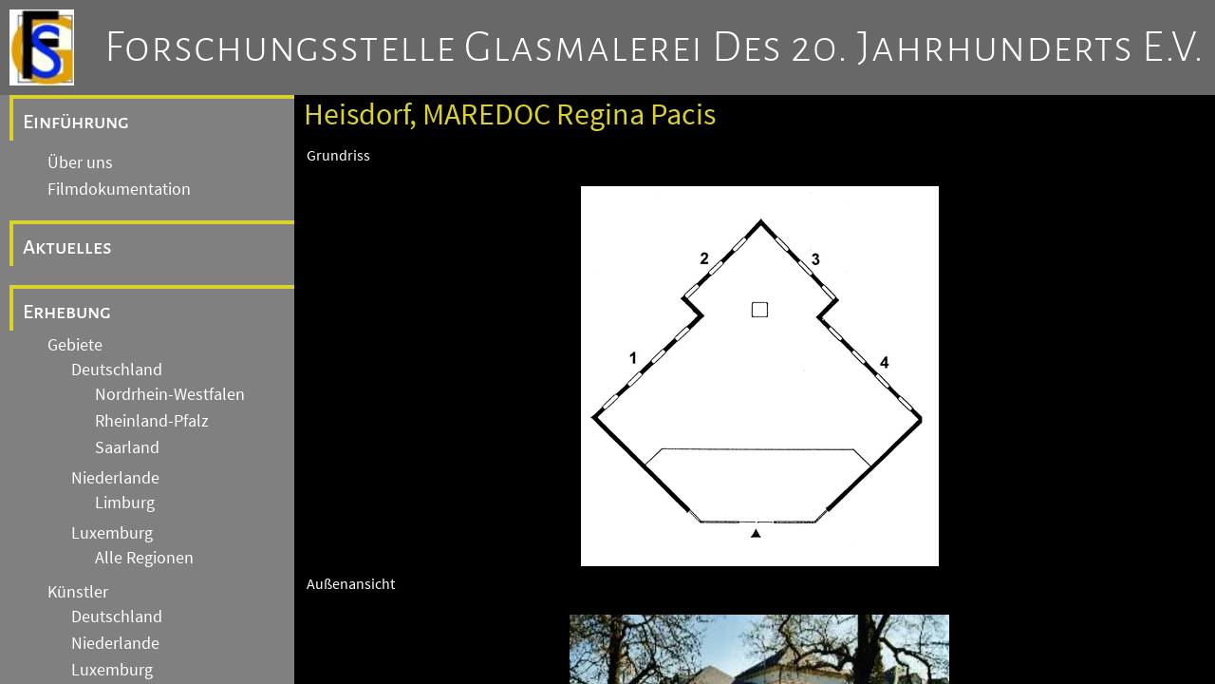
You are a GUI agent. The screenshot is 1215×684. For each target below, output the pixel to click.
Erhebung (67, 311)
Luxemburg (112, 532)
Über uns (80, 162)
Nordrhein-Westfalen (170, 394)
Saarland (127, 447)
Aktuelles (67, 247)
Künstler (77, 591)
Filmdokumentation (119, 189)
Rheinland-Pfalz (152, 420)
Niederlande (115, 477)
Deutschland (116, 369)
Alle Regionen (144, 557)
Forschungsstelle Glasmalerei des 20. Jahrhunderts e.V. (654, 47)
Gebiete (75, 344)
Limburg (125, 502)
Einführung (76, 121)
